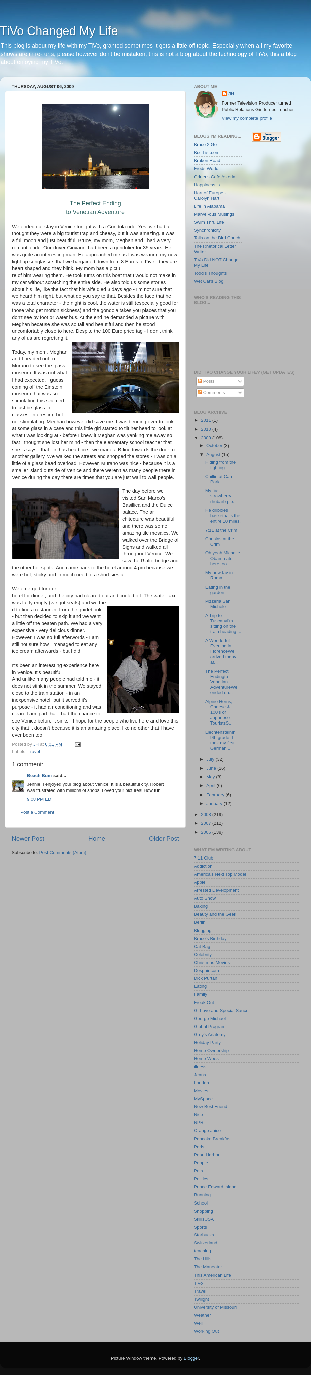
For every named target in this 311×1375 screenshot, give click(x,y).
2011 (206, 420)
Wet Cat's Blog (209, 281)
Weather (202, 1315)
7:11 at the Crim (221, 530)
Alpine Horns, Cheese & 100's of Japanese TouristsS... (219, 712)
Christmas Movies (212, 962)
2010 (206, 429)
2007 (206, 823)
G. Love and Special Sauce (221, 1010)
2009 (206, 437)
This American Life (212, 1275)
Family (200, 994)
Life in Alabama (209, 206)
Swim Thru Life (209, 222)
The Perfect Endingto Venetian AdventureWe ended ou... (221, 682)
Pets (198, 1170)
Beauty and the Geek (215, 914)
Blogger (191, 1358)
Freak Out (204, 1002)
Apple (200, 882)
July (211, 759)
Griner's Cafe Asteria (214, 176)
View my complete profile (247, 118)
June (211, 768)
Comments (211, 392)
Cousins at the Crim (219, 541)
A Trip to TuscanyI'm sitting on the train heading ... (223, 623)
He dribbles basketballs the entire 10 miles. (223, 516)
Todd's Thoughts (210, 273)
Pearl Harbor (207, 1154)
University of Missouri (215, 1307)
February (216, 794)
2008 (206, 814)
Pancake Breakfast (213, 1138)
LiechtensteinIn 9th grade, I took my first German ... (220, 740)
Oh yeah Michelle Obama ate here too (222, 558)
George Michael (210, 1018)
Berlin (200, 922)
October (215, 445)
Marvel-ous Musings (214, 214)
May (211, 776)
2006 (206, 832)
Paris (199, 1146)
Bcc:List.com (207, 152)
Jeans (200, 1074)
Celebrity (203, 954)
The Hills (203, 1258)
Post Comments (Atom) (62, 852)
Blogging (203, 930)
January (215, 803)
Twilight (201, 1299)
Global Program (210, 1026)
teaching (202, 1250)
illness (200, 1066)
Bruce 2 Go (205, 144)
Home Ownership (211, 1050)
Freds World (206, 168)
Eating (200, 986)
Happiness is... (209, 184)
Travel (34, 751)
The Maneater (208, 1266)
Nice (198, 1114)
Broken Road (207, 160)
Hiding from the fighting (220, 465)
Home (96, 838)
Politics (201, 1178)
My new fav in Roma (219, 575)
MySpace (203, 1098)
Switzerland (205, 1242)
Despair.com (206, 970)
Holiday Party (207, 1042)
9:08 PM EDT (40, 799)
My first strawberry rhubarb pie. (219, 496)
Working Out (206, 1331)
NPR (199, 1122)
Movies (201, 1090)
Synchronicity (207, 230)
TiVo (198, 1283)
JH (231, 93)
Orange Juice (207, 1130)
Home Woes (206, 1058)
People (201, 1162)
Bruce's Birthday (210, 938)
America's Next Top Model (220, 874)
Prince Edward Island (215, 1186)
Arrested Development (216, 890)
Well (198, 1323)
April (211, 785)
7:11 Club (203, 858)
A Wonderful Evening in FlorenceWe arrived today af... (220, 651)
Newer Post (28, 838)
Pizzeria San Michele (218, 604)
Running (202, 1194)
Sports (200, 1227)
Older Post (164, 838)
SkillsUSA (204, 1219)
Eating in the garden (217, 590)
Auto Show (205, 898)
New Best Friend (210, 1106)
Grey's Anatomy (210, 1034)
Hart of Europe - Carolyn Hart (210, 195)
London (201, 1082)
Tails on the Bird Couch (217, 237)
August (214, 454)
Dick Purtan (205, 978)
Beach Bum (39, 775)
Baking (201, 906)
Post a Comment (37, 812)
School (201, 1203)
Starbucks (204, 1234)
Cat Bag (202, 946)
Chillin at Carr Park (219, 479)
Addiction (203, 866)
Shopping (203, 1211)
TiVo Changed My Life (59, 31)
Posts (206, 381)
